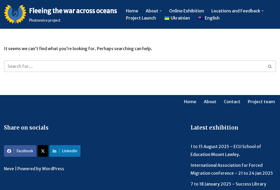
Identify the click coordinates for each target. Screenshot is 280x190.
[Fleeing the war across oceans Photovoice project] (60, 14)
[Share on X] (43, 151)
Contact (232, 101)
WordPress (53, 168)
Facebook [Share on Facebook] (20, 151)
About (210, 101)
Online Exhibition (186, 10)
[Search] (134, 66)
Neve (9, 168)
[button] (161, 11)
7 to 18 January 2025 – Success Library (228, 184)
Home (132, 10)
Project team (261, 101)
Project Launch (141, 18)
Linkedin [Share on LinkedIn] (65, 151)
